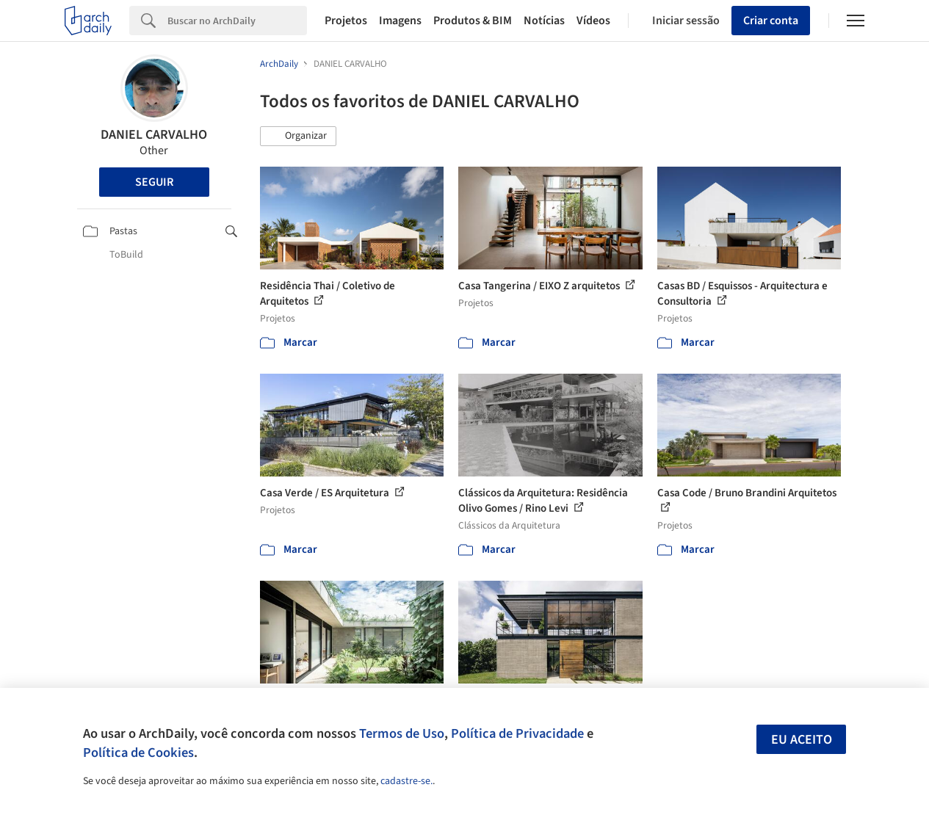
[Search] (237, 20)
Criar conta (770, 20)
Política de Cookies (138, 752)
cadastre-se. (406, 781)
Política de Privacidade (517, 733)
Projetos (346, 20)
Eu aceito (801, 739)
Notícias (544, 20)
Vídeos (593, 20)
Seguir (154, 182)
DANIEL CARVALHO (154, 135)
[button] (298, 136)
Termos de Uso (401, 733)
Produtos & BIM (472, 20)
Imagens (400, 20)
